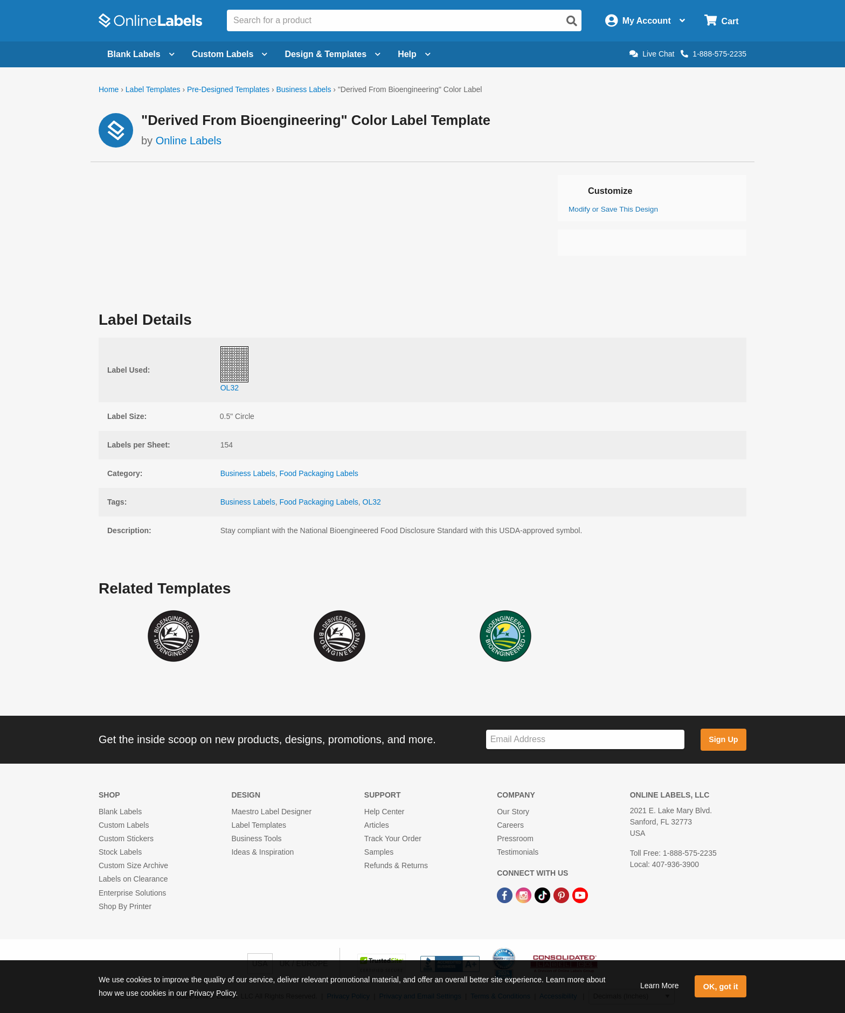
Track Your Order (392, 838)
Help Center (384, 811)
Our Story (513, 811)
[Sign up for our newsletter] (585, 740)
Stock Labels (120, 852)
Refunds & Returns (396, 865)
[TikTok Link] (543, 895)
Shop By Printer (125, 906)
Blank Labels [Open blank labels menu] (141, 54)
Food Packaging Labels (318, 473)
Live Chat (651, 54)
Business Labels (303, 89)
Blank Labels (120, 811)
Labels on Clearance (133, 879)
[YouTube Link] (580, 895)
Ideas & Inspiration (262, 852)
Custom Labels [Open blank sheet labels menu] (230, 54)
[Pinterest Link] (562, 895)
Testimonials (517, 852)
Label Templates (153, 89)
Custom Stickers (126, 838)
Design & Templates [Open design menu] (332, 54)
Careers (510, 825)
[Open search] (571, 21)
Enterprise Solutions (132, 893)
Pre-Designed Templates (228, 89)
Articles (376, 825)
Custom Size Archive (133, 865)
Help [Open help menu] (414, 54)
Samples (378, 852)
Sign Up (723, 739)
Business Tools (256, 838)
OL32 (372, 502)
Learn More (659, 985)
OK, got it (720, 986)
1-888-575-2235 (713, 54)
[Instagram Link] (525, 895)
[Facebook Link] (506, 895)
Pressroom (515, 838)
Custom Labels (124, 825)
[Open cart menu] (721, 20)
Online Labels (188, 140)
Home (109, 89)
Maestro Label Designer (271, 811)
